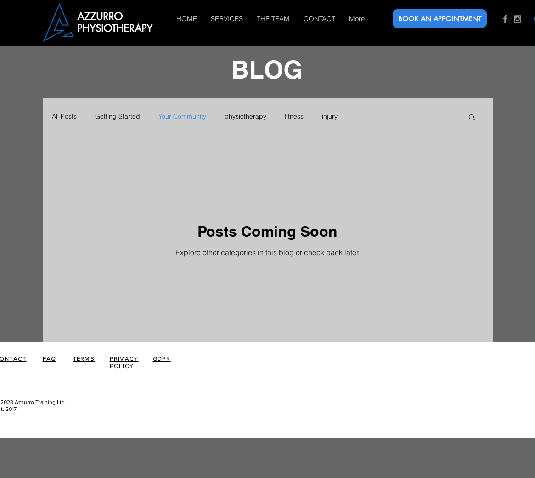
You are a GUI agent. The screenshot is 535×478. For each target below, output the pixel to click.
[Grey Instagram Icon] (517, 19)
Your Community (182, 116)
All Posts (64, 116)
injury (330, 116)
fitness (294, 116)
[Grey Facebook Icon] (505, 19)
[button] (471, 118)
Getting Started (117, 116)
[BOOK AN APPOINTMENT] (440, 18)
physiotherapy (245, 116)
